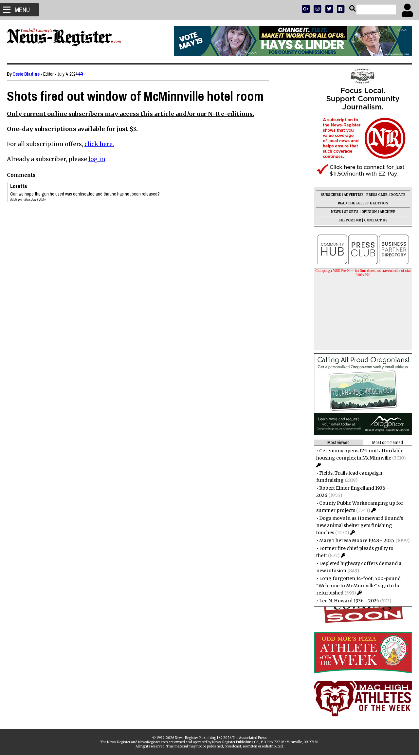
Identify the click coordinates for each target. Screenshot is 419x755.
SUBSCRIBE (328, 195)
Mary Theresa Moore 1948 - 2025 (354, 540)
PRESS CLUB (374, 195)
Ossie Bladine (29, 74)
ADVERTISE (350, 195)
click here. (102, 144)
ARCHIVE (384, 212)
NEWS (333, 212)
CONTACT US (373, 220)
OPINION (366, 212)
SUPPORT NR (347, 220)
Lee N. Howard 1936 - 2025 (346, 601)
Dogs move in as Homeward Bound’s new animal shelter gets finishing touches (356, 525)
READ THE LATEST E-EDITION (360, 203)
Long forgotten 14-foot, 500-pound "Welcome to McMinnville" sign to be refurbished (355, 586)
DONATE (395, 195)
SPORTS (348, 212)
